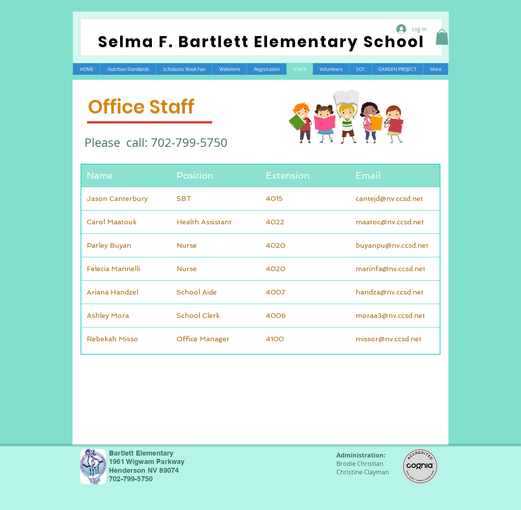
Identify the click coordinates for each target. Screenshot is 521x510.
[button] (441, 37)
